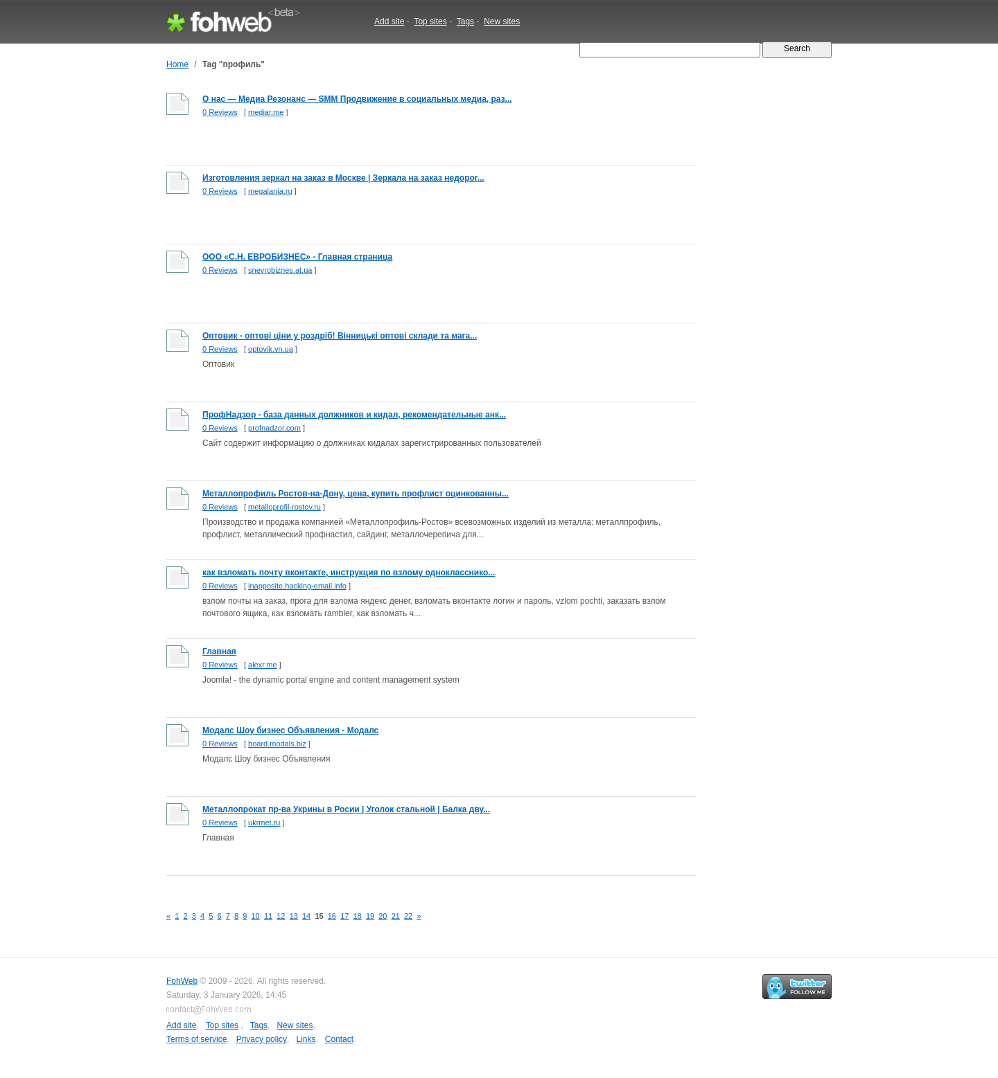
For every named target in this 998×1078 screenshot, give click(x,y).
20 (382, 916)
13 (294, 916)
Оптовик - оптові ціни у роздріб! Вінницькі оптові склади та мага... (339, 336)
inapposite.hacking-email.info (297, 586)
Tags (465, 21)
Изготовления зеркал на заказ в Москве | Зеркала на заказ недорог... (343, 178)
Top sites (430, 21)
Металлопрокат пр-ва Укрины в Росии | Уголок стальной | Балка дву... (346, 809)
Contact (339, 1039)
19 (370, 916)
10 (256, 916)
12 (281, 916)
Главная (219, 651)
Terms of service (196, 1039)
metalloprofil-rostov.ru (284, 507)
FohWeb (182, 981)
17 (344, 916)
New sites (502, 21)
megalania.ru (270, 191)
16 (332, 916)
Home (177, 64)
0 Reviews (220, 112)
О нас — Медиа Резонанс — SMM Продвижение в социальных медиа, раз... (357, 99)
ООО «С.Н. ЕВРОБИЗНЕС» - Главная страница (297, 257)
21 (396, 916)
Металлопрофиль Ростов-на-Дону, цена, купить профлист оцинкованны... (355, 493)
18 (357, 916)
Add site (389, 21)
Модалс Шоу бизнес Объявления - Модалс (290, 730)
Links (305, 1039)
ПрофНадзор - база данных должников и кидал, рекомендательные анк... (354, 415)
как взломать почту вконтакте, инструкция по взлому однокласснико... (348, 572)
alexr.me (262, 665)
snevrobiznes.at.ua (280, 270)
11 (268, 916)
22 (408, 916)
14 (306, 916)
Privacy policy (261, 1039)
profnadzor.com (274, 428)
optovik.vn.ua (270, 349)
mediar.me (265, 112)
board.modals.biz (277, 743)
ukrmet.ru (264, 822)
